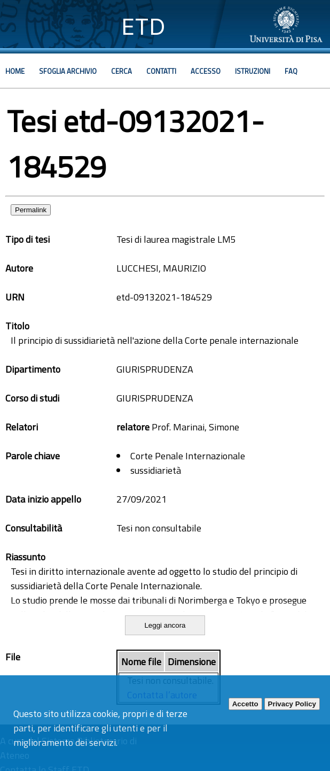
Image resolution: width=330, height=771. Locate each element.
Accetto (245, 704)
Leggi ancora (164, 625)
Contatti (161, 71)
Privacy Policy (292, 704)
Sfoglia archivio (68, 71)
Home (15, 71)
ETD (143, 26)
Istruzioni (252, 71)
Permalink (30, 210)
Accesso (206, 71)
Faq (291, 71)
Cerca (121, 71)
